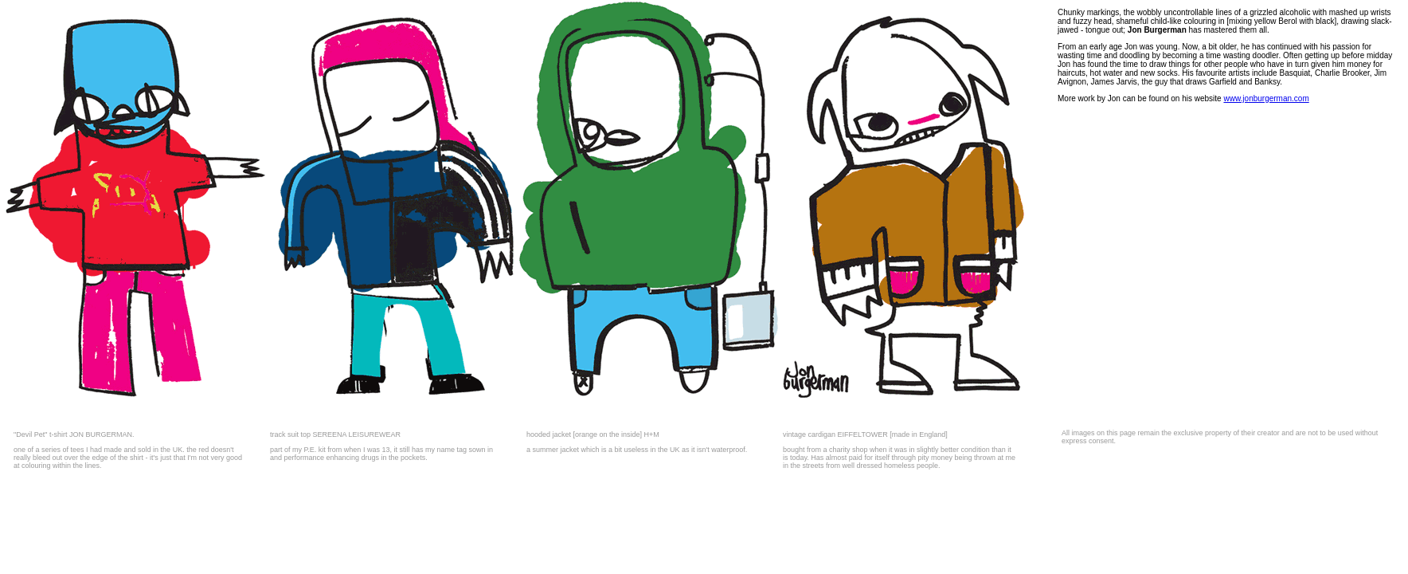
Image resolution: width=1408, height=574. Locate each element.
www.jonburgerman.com (1265, 98)
